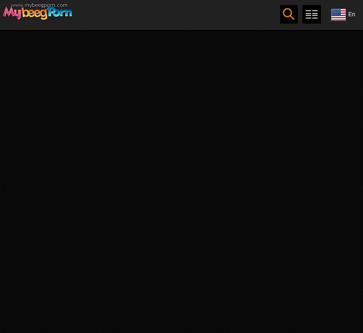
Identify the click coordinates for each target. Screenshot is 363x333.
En (343, 15)
